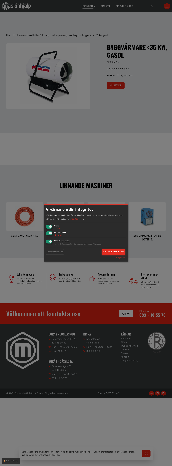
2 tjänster (58, 235)
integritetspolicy (76, 219)
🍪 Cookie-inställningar (11, 461)
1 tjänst (57, 228)
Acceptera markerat (113, 252)
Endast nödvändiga (55, 252)
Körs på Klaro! (120, 258)
